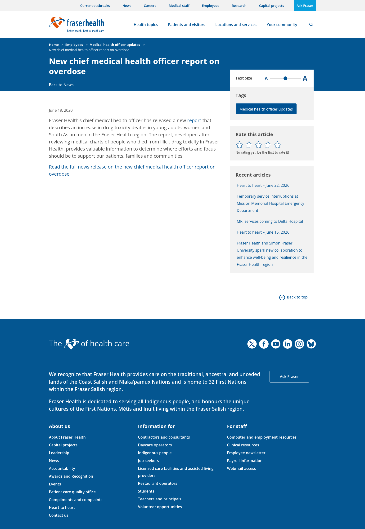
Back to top (297, 297)
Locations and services (236, 24)
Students (146, 491)
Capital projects (271, 5)
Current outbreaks (95, 5)
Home (54, 44)
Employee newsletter (246, 452)
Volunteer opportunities (160, 506)
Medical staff (179, 5)
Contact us (58, 515)
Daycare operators (155, 445)
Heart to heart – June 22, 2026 (263, 185)
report (194, 120)
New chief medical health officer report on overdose (89, 50)
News (126, 5)
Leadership (59, 452)
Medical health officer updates (115, 44)
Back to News (61, 84)
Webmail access (241, 468)
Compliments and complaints (76, 499)
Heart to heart (62, 507)
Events (55, 484)
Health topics (146, 24)
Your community (282, 24)
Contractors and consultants (164, 437)
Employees (210, 5)
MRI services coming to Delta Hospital (270, 221)
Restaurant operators (157, 483)
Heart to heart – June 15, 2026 (263, 232)
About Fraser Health (67, 437)
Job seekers (148, 460)
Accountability (62, 468)
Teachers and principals (159, 499)
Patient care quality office (72, 491)
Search (311, 25)
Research (239, 5)
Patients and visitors (186, 24)
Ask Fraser (305, 5)
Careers (150, 5)
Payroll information (244, 460)
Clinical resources (243, 445)
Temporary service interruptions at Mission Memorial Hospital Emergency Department (270, 203)
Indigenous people (154, 452)
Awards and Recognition (71, 476)
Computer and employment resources (262, 437)
